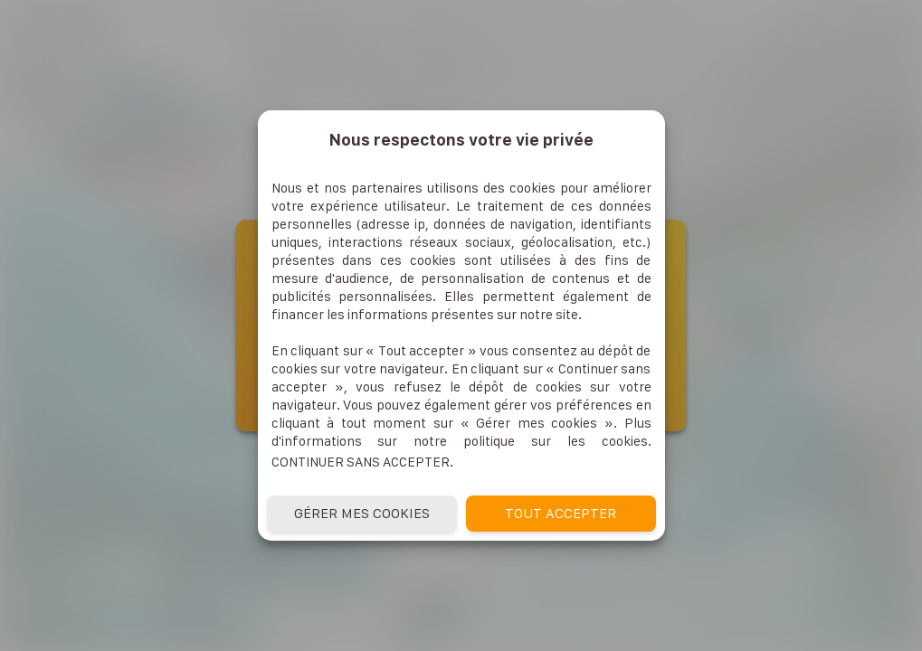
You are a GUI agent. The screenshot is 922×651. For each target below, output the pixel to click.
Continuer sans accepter (360, 461)
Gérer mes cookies (362, 513)
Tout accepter (560, 513)
